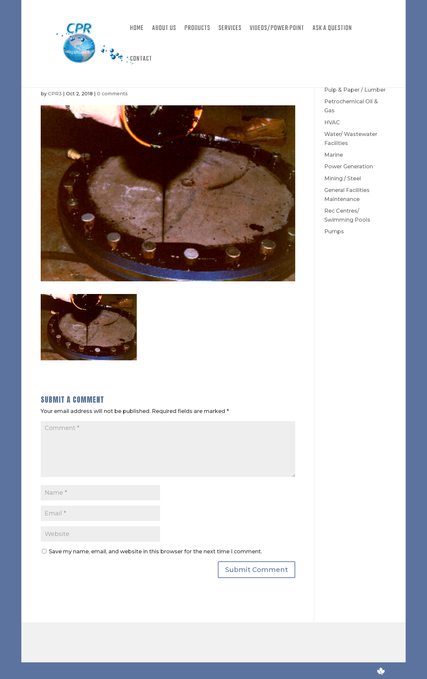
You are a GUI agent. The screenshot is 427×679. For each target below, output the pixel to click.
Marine (333, 155)
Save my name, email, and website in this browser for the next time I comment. (155, 551)
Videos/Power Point (277, 29)
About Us (164, 29)
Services (230, 29)
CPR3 (55, 94)
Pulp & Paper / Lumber (355, 90)
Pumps (334, 231)
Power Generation (348, 166)
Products (197, 29)
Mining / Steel (342, 178)
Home (137, 29)
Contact (141, 60)
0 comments (112, 94)
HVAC (332, 122)
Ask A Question (332, 29)
